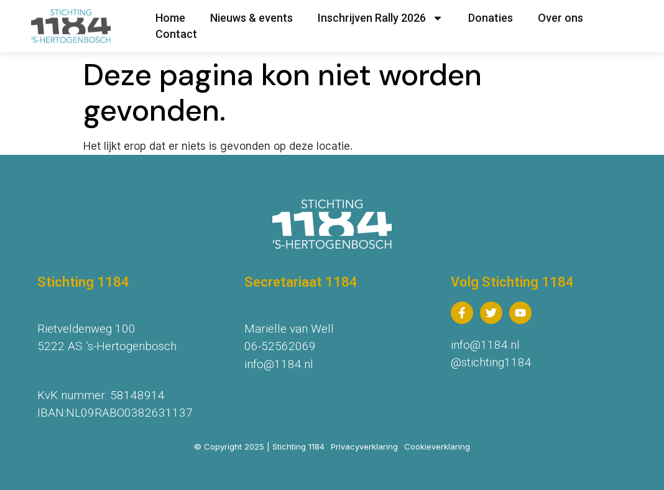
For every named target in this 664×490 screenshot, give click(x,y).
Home (170, 17)
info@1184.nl (278, 364)
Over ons (560, 17)
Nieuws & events (251, 17)
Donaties (490, 17)
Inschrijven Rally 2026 (380, 18)
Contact (176, 33)
